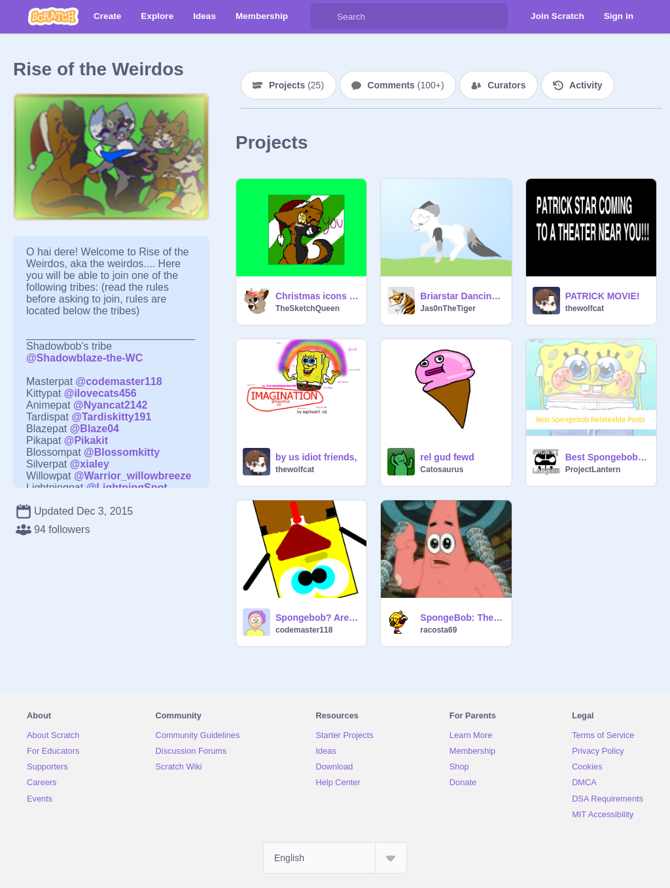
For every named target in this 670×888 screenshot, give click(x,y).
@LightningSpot (127, 487)
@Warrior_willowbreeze (133, 475)
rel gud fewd (447, 457)
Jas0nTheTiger (447, 308)
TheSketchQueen (307, 308)
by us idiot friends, (316, 457)
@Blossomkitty (122, 452)
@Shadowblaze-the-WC (84, 357)
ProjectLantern (593, 469)
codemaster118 (303, 630)
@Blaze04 (94, 428)
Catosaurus (441, 469)
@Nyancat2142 (110, 405)
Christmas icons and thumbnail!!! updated (317, 296)
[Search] (324, 16)
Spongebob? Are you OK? (317, 617)
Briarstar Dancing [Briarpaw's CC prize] (461, 296)
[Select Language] (335, 858)
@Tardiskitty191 (111, 416)
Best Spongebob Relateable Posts (606, 457)
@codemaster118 (119, 381)
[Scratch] (53, 16)
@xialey (89, 464)
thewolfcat (584, 308)
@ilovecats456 (100, 393)
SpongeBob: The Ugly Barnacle (461, 617)
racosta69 (438, 630)
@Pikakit (86, 440)
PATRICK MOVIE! (602, 296)
